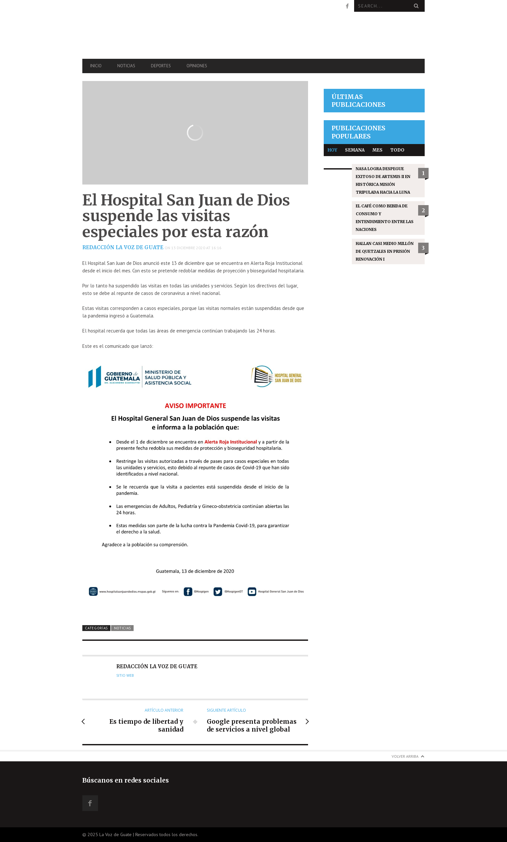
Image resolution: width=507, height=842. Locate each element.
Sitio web (125, 675)
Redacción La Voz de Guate (122, 247)
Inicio (96, 66)
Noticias (126, 66)
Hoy (332, 150)
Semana (355, 150)
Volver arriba (405, 756)
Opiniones (197, 66)
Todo (397, 150)
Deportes (161, 66)
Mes (377, 150)
